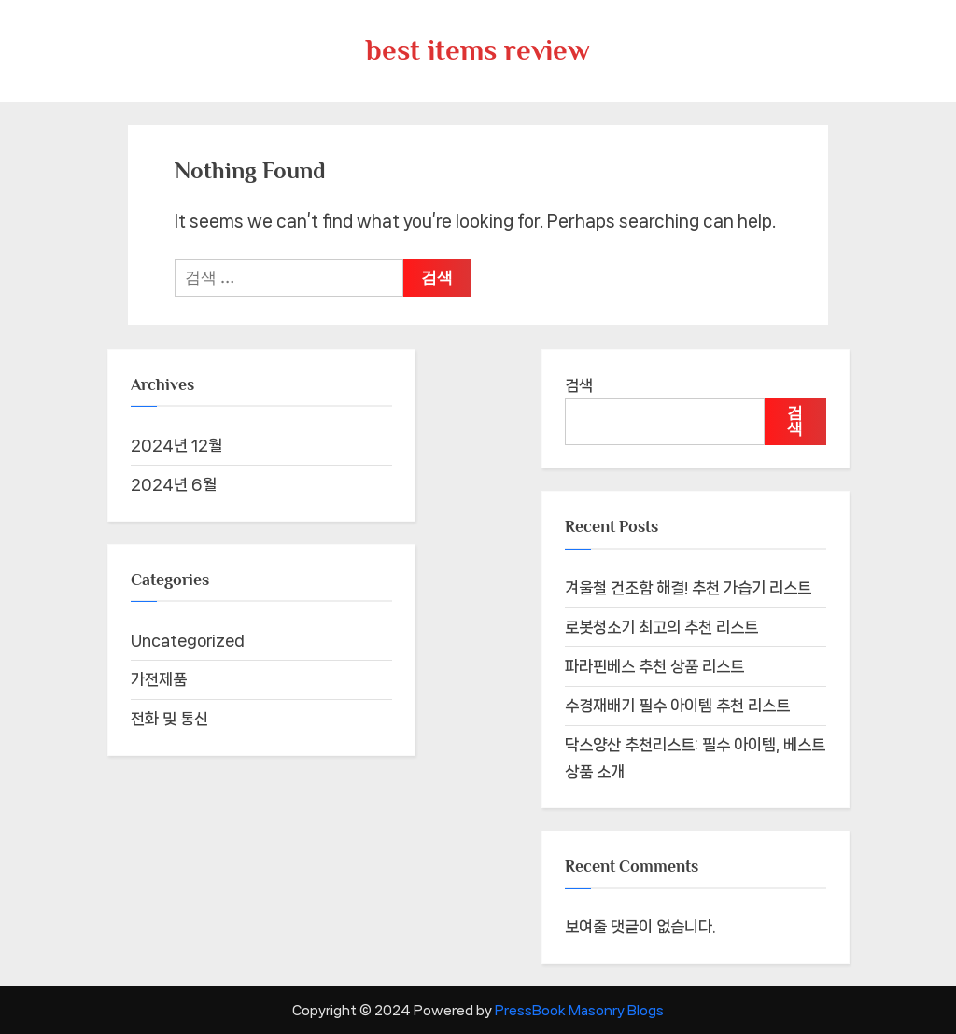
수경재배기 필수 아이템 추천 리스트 (677, 705)
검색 (579, 385)
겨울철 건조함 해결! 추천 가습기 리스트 (688, 588)
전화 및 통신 (169, 718)
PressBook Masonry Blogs (579, 1010)
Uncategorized (188, 640)
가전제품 (159, 679)
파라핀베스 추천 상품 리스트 (654, 666)
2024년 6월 (174, 484)
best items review (478, 50)
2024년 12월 (176, 445)
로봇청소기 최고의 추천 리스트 (661, 627)
